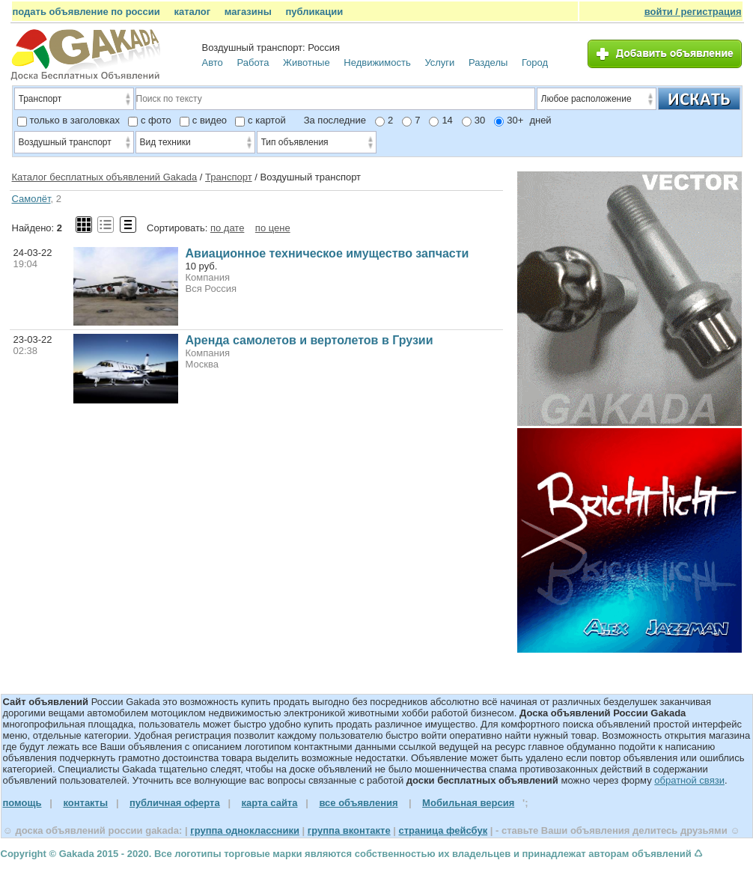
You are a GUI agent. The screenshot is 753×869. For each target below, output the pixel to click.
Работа (253, 62)
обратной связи (689, 780)
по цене (272, 228)
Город (535, 62)
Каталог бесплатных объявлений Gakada (105, 177)
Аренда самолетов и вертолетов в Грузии (309, 340)
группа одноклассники (244, 830)
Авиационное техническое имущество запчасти (327, 253)
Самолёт (31, 198)
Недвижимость (377, 62)
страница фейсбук (442, 830)
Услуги (439, 62)
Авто (212, 62)
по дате (227, 228)
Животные (306, 62)
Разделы (488, 62)
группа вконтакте (349, 830)
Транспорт (228, 177)
